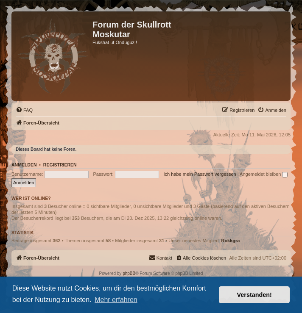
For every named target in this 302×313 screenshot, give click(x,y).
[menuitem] (24, 110)
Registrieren (60, 164)
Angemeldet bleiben (264, 174)
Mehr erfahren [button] (116, 299)
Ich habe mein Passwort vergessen (200, 174)
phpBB (129, 273)
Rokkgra (230, 240)
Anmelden (24, 164)
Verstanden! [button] (254, 294)
